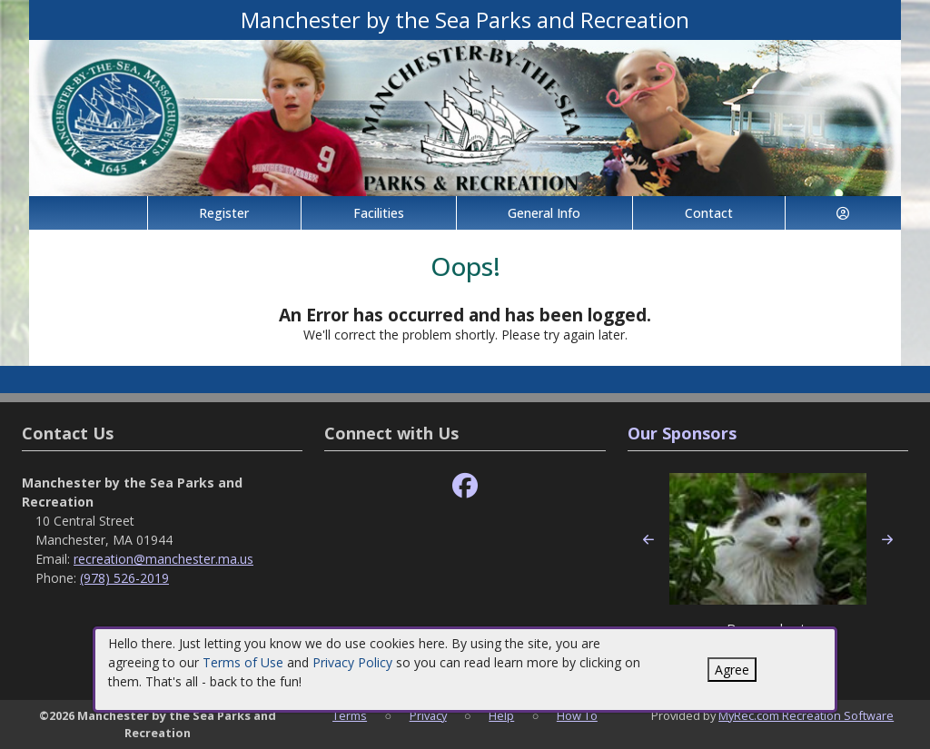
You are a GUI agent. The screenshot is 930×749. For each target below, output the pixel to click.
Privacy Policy (352, 662)
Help (501, 715)
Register (224, 213)
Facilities (378, 213)
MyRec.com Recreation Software (806, 715)
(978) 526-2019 (124, 577)
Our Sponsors (682, 433)
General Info (544, 213)
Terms (349, 715)
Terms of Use (243, 662)
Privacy (428, 715)
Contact (709, 213)
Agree (732, 669)
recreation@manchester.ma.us (163, 558)
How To (577, 715)
